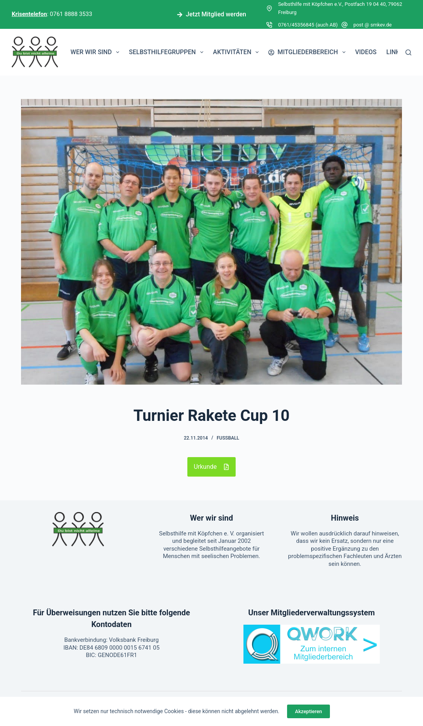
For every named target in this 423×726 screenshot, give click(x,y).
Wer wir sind (96, 52)
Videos (366, 52)
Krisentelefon (29, 14)
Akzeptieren (308, 711)
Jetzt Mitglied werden (211, 14)
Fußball (228, 438)
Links (395, 52)
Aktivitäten (237, 52)
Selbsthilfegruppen (167, 52)
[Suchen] (408, 52)
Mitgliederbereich (308, 52)
